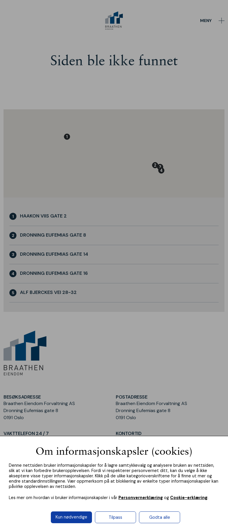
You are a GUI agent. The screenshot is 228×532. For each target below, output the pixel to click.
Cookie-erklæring (188, 497)
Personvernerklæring (140, 497)
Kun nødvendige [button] (71, 517)
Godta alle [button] (159, 517)
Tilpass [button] (115, 517)
